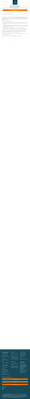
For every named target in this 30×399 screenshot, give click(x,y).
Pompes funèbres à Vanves (6, 374)
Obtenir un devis (15, 381)
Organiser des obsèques (14, 356)
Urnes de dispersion (7, 35)
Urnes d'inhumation (13, 35)
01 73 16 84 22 (15, 7)
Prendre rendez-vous (15, 384)
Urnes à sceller (19, 35)
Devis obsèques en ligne (14, 357)
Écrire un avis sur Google (5, 362)
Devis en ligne (15, 8)
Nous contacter (4, 358)
